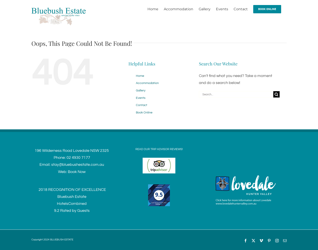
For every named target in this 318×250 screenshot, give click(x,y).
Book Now (76, 172)
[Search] (276, 94)
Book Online (144, 112)
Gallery (140, 90)
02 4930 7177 (78, 158)
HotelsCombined (72, 204)
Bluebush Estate (71, 197)
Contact (141, 105)
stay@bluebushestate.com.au (77, 165)
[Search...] (236, 94)
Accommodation (147, 83)
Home (140, 75)
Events (140, 97)
